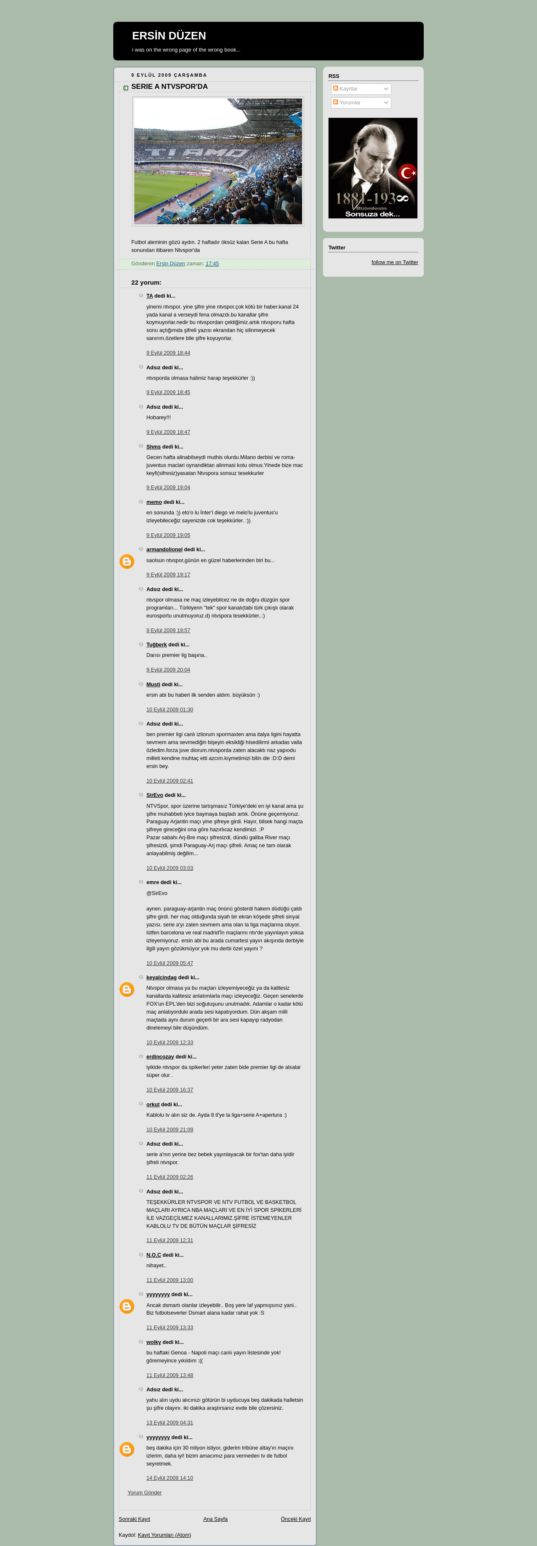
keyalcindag (161, 978)
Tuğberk (156, 645)
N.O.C (153, 1255)
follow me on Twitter (395, 262)
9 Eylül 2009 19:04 (168, 487)
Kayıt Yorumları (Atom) (164, 1535)
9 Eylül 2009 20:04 (168, 670)
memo (154, 502)
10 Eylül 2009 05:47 (169, 963)
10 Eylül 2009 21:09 (169, 1130)
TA (149, 296)
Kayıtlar (345, 89)
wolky (153, 1342)
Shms (153, 447)
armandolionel (164, 550)
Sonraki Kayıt (134, 1519)
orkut (153, 1105)
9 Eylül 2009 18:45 (168, 392)
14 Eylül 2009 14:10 (169, 1478)
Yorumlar (346, 103)
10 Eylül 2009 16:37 (169, 1090)
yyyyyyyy (158, 1294)
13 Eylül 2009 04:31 (169, 1423)
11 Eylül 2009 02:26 (169, 1177)
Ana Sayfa (215, 1519)
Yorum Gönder (145, 1493)
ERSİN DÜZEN (169, 35)
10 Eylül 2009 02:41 (169, 781)
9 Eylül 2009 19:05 (168, 535)
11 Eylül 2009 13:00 (169, 1280)
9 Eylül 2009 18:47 (168, 432)
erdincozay (160, 1057)
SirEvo (154, 795)
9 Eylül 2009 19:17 (168, 575)
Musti (153, 684)
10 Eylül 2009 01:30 (169, 710)
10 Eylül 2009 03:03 (169, 868)
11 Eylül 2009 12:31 (169, 1240)
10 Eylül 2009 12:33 (169, 1042)
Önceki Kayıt (296, 1519)
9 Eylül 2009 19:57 (168, 630)
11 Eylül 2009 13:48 (169, 1375)
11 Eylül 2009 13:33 (169, 1328)
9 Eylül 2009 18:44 (168, 353)
